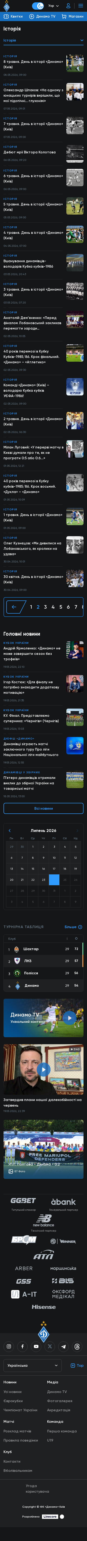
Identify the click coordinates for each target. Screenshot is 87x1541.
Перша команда (62, 1445)
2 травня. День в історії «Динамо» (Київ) (33, 428)
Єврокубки (13, 1414)
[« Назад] (16, 617)
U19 (50, 1454)
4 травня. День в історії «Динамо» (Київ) (24, 238)
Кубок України (16, 653)
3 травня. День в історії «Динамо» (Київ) (33, 296)
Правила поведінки (20, 1454)
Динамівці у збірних (21, 785)
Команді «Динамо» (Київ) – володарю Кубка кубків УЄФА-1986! (26, 397)
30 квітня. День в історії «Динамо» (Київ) (33, 590)
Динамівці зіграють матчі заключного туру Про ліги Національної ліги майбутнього (31, 762)
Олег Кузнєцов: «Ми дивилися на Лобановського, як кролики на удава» (32, 558)
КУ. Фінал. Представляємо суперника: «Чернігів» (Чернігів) (31, 730)
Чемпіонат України (20, 1424)
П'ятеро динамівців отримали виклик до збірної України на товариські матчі (30, 797)
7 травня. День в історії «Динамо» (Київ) (33, 128)
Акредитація (58, 1424)
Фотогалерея (59, 1414)
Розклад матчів (17, 1445)
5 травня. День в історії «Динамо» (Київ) (33, 210)
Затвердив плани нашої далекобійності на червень (42, 1116)
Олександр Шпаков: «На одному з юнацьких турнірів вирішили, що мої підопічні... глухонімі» (33, 96)
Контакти (11, 1475)
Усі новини (12, 1405)
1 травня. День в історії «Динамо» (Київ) (33, 526)
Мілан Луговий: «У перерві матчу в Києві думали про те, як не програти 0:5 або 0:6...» (32, 460)
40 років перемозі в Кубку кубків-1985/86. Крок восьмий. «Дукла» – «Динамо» (30, 494)
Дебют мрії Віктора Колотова (30, 154)
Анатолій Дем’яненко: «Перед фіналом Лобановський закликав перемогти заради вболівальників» (33, 328)
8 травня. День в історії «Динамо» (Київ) (33, 65)
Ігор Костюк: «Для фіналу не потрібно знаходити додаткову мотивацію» (32, 699)
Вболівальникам (17, 1484)
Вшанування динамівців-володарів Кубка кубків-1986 (29, 267)
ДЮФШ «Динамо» (19, 751)
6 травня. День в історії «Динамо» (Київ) (24, 181)
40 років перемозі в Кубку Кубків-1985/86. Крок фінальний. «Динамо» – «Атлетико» (31, 362)
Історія (10, 56)
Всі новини (43, 822)
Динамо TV (57, 1405)
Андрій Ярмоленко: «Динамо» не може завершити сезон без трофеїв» (32, 664)
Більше (73, 940)
